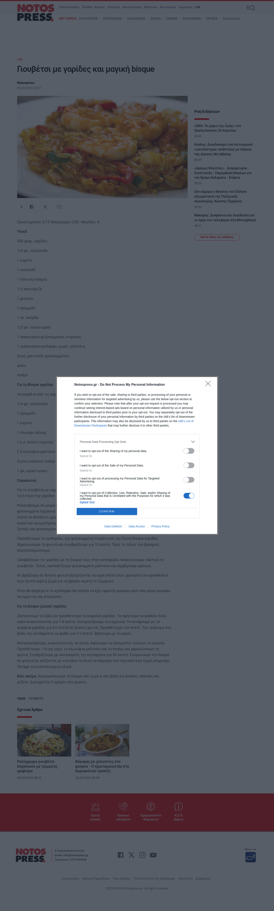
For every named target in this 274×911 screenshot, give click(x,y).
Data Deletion (113, 526)
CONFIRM (107, 511)
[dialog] (137, 455)
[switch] (189, 451)
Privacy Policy (160, 526)
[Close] (209, 385)
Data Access (137, 526)
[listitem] (137, 441)
